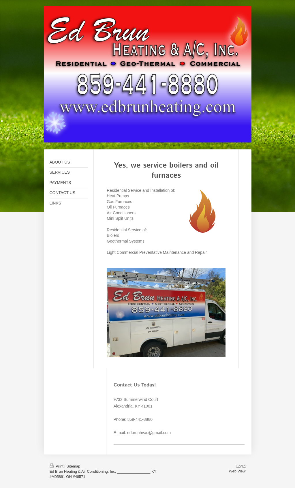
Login (241, 466)
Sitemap (73, 466)
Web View (237, 471)
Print (57, 466)
